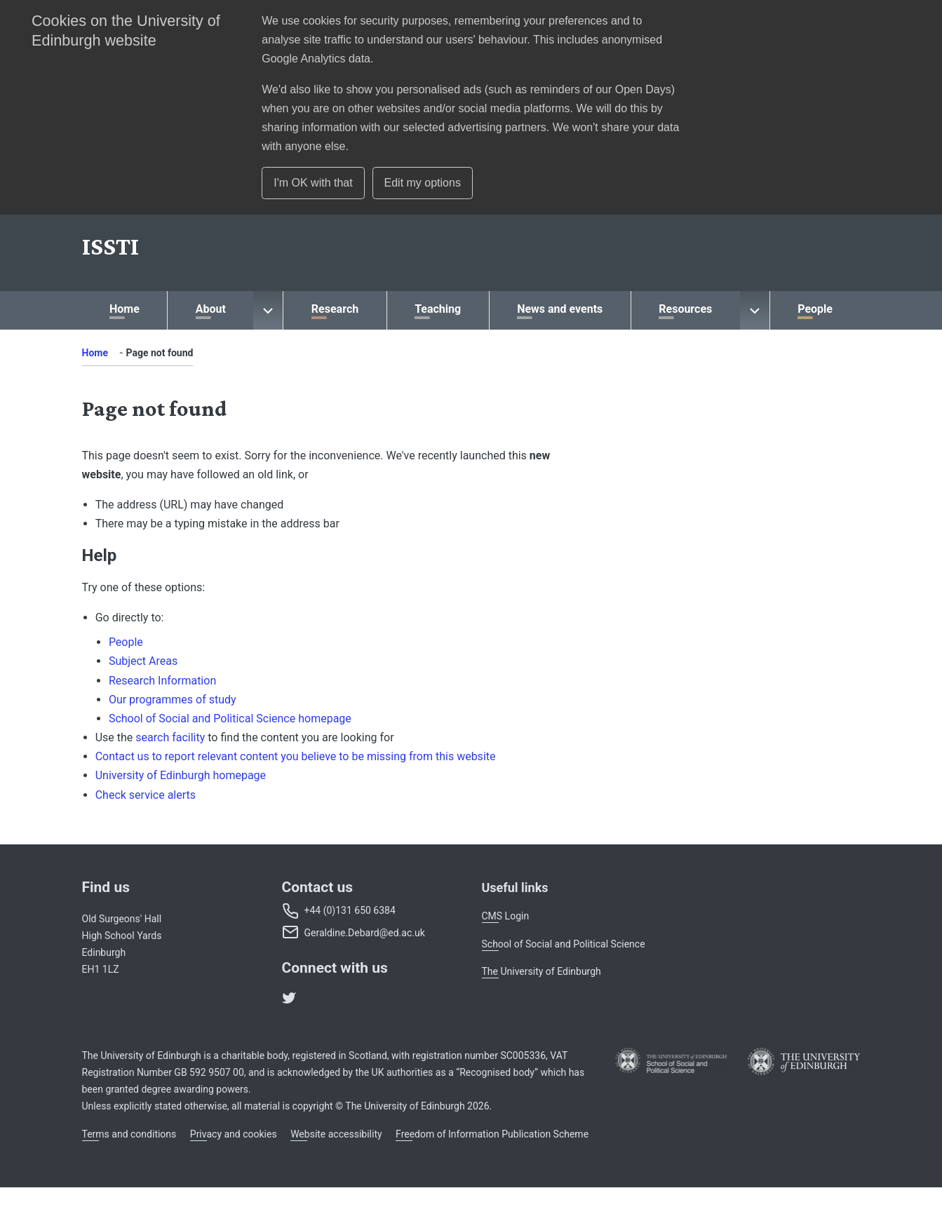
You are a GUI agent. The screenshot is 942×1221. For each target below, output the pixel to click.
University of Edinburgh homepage (180, 775)
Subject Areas (143, 661)
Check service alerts (145, 795)
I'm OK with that (313, 183)
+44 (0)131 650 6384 (350, 910)
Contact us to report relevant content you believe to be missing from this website (295, 756)
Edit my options (422, 183)
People (126, 642)
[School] (110, 246)
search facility (170, 737)
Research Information (162, 680)
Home (95, 352)
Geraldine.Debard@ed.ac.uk (364, 932)
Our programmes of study (172, 699)
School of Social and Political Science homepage (230, 718)
